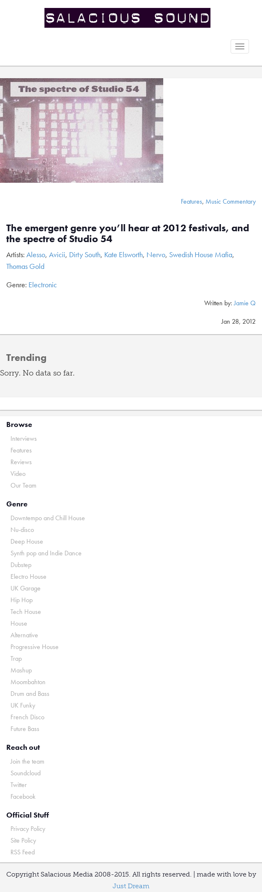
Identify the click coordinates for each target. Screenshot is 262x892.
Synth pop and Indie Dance (46, 553)
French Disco (27, 717)
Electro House (28, 576)
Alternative (24, 635)
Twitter (18, 784)
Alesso (35, 254)
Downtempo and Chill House (47, 518)
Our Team (23, 485)
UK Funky (22, 705)
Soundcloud (25, 773)
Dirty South (84, 254)
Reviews (21, 462)
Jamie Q (245, 303)
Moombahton (28, 681)
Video (18, 473)
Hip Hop (21, 600)
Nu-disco (22, 529)
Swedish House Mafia (200, 254)
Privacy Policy (27, 828)
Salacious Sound (128, 17)
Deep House (26, 541)
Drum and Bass (29, 693)
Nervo (155, 254)
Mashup (21, 670)
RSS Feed (22, 852)
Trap (16, 658)
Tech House (25, 611)
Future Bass (24, 728)
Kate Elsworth (123, 254)
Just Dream (131, 886)
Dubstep (20, 564)
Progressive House (34, 646)
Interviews (23, 438)
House (18, 623)
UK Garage (25, 588)
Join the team (27, 761)
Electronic (42, 284)
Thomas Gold (25, 266)
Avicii (57, 254)
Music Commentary (230, 201)
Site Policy (23, 840)
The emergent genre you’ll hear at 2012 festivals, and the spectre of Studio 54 (127, 233)
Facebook (23, 796)
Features (191, 201)
